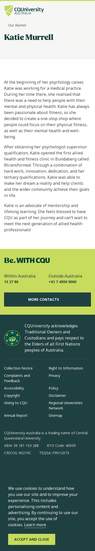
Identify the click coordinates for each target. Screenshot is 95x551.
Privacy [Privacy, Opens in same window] (54, 375)
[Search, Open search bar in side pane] (78, 11)
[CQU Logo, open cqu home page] (24, 11)
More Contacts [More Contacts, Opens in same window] (47, 299)
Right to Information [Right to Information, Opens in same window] (66, 368)
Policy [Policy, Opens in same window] (53, 388)
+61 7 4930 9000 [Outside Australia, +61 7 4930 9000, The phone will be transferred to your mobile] (62, 281)
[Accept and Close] (31, 539)
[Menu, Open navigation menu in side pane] (86, 11)
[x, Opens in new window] (49, 469)
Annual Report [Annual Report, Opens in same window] (16, 415)
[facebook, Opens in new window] (9, 469)
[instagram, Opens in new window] (22, 469)
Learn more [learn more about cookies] (35, 524)
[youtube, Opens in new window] (62, 469)
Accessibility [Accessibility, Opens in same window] (14, 388)
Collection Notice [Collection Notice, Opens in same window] (18, 368)
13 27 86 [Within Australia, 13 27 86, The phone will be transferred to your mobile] (11, 281)
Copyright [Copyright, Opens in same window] (12, 395)
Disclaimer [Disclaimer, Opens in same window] (57, 395)
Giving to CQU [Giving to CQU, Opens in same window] (15, 402)
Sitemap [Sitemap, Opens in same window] (55, 415)
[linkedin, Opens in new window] (36, 469)
